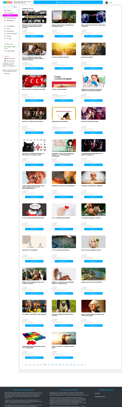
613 (34, 364)
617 (49, 364)
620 (60, 364)
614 (38, 364)
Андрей (25, 31)
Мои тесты (9, 44)
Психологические (11, 33)
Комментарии (10, 51)
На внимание (9, 26)
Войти (110, 2)
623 (71, 364)
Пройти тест (34, 36)
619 (56, 364)
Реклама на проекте (100, 396)
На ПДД (8, 38)
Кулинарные (9, 31)
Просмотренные (10, 18)
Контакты (97, 393)
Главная (8, 10)
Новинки (8, 15)
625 (78, 364)
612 (30, 364)
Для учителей (10, 58)
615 (41, 364)
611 (26, 364)
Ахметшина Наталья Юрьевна (59, 95)
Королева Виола (27, 63)
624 (75, 364)
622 (67, 364)
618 (52, 364)
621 (63, 364)
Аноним (84, 127)
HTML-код (25, 29)
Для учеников (9, 61)
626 (82, 364)
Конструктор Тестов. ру (22, 2)
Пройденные (9, 20)
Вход (7, 73)
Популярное (9, 13)
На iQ (7, 28)
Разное (8, 36)
